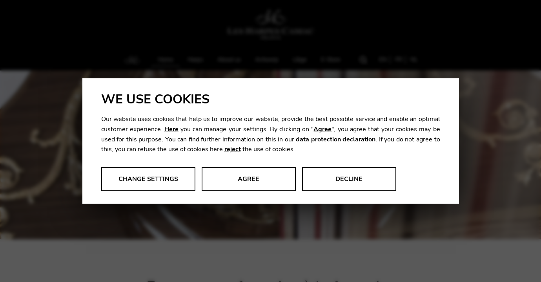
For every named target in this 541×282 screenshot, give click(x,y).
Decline (348, 179)
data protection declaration (335, 139)
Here (171, 129)
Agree (322, 129)
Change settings (148, 179)
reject (232, 149)
